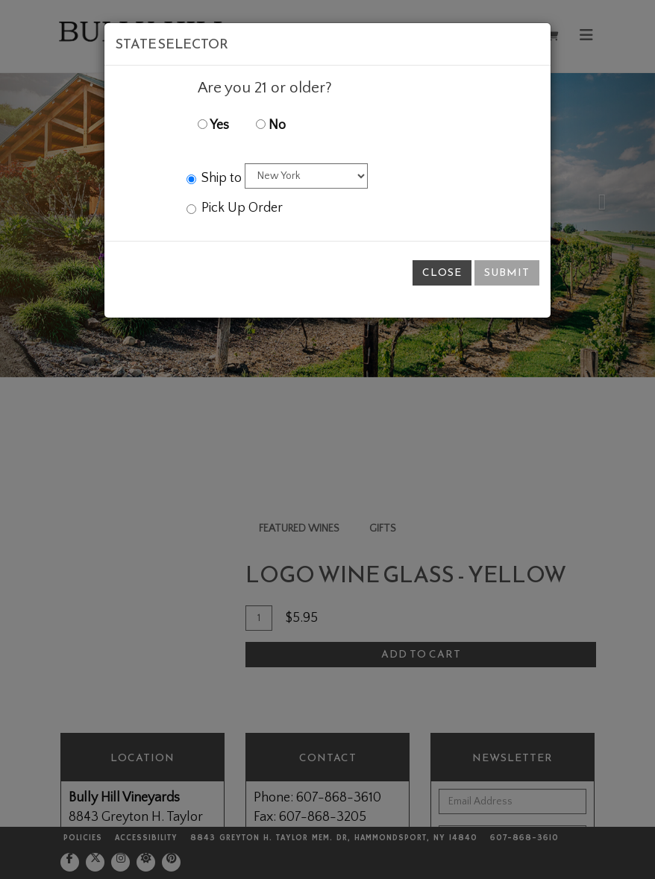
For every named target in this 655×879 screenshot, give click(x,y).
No (271, 125)
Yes (213, 125)
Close (442, 272)
